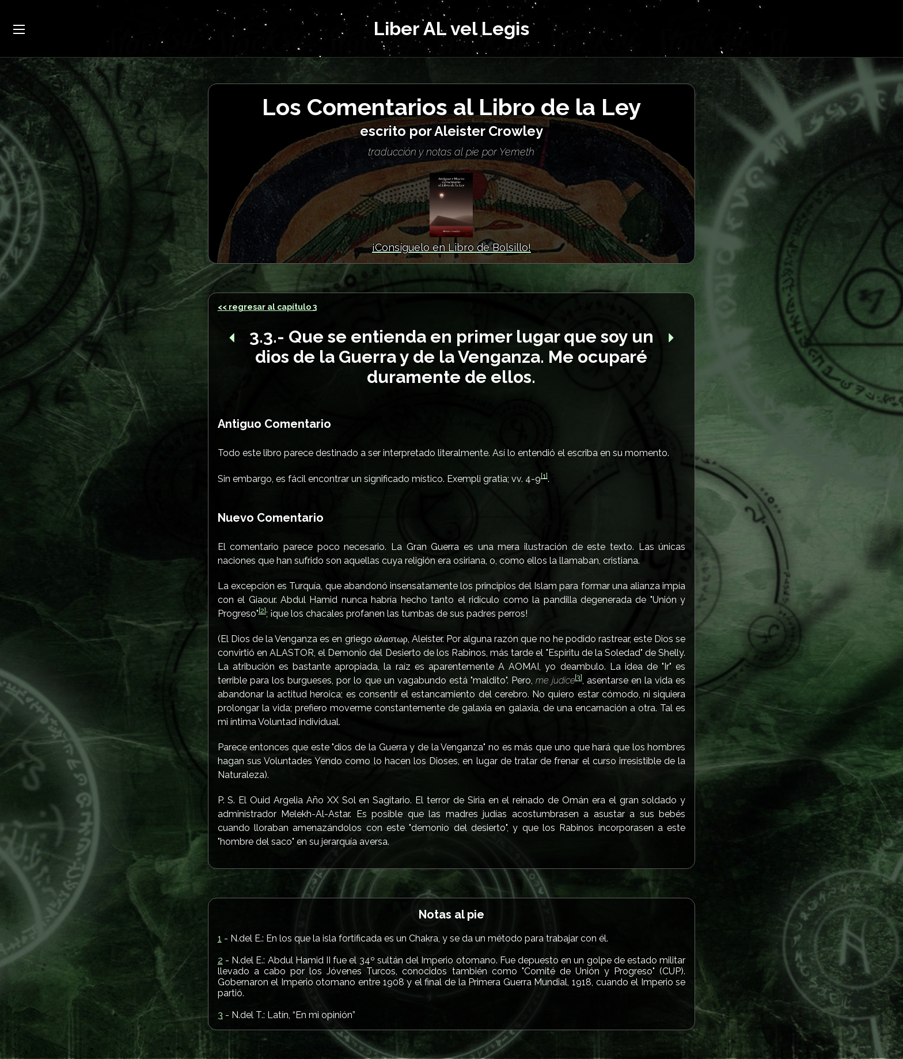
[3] (578, 677)
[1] (544, 475)
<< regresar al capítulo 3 (267, 307)
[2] (262, 610)
